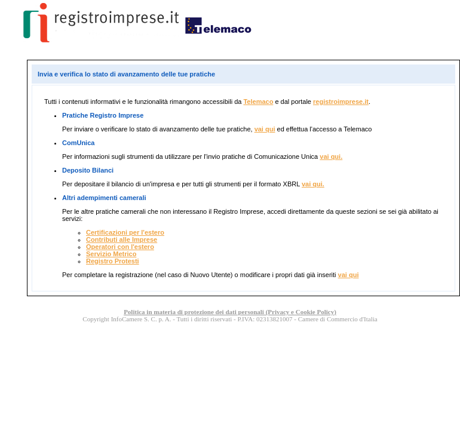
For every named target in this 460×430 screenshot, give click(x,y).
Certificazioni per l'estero (125, 232)
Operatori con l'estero (120, 246)
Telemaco (258, 101)
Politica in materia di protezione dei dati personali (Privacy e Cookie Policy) (230, 311)
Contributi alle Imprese (121, 239)
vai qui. (331, 156)
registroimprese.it (341, 101)
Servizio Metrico (111, 253)
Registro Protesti (112, 261)
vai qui (264, 129)
